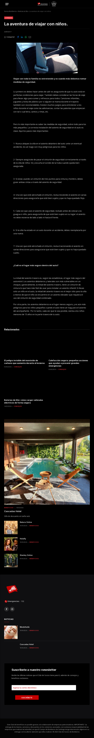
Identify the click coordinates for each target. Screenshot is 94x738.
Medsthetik (24, 627)
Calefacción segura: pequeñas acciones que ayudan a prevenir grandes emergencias (68, 363)
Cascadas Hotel (12, 511)
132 (22, 601)
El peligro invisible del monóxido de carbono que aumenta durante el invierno (24, 361)
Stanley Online (26, 555)
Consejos (8, 18)
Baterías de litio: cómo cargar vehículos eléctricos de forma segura (23, 401)
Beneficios (8, 508)
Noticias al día (23, 11)
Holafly (23, 539)
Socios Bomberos (10, 11)
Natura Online (26, 522)
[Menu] (7, 4)
